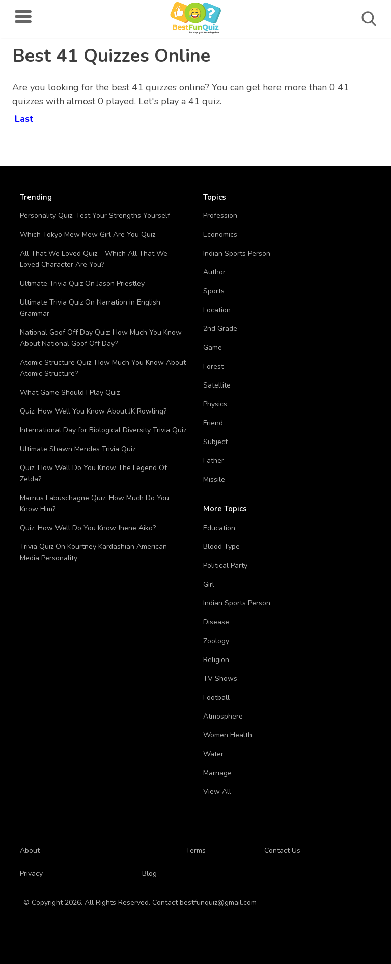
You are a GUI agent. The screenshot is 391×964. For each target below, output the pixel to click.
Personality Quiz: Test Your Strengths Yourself (95, 216)
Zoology (216, 641)
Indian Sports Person (236, 253)
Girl (208, 584)
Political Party (225, 565)
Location (217, 310)
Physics (215, 404)
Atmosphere (223, 716)
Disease (216, 622)
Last (24, 117)
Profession (220, 216)
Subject (215, 442)
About (30, 851)
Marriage (217, 773)
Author (214, 272)
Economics (220, 234)
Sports (214, 291)
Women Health (227, 735)
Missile (214, 479)
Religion (216, 660)
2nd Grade (220, 329)
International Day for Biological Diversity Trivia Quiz (103, 430)
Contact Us (282, 851)
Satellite (217, 385)
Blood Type (221, 547)
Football (216, 697)
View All (217, 791)
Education (219, 528)
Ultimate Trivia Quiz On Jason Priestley (82, 283)
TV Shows (220, 678)
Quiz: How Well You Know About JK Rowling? (93, 411)
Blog (149, 873)
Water (213, 754)
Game (212, 347)
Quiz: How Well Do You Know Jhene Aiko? (88, 528)
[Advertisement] (297, 112)
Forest (213, 366)
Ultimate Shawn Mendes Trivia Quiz (77, 449)
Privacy (31, 873)
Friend (213, 423)
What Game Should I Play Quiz (70, 392)
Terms (196, 851)
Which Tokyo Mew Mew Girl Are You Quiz (87, 234)
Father (213, 460)
